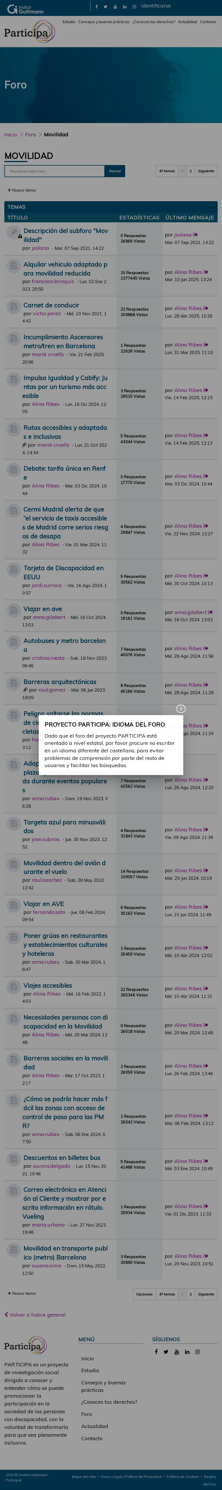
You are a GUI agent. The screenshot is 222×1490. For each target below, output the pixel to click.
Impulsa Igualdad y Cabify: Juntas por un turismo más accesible (65, 386)
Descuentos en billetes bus (61, 1157)
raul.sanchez (47, 880)
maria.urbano (48, 1224)
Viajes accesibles (47, 985)
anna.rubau (46, 798)
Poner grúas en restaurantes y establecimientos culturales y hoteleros (65, 944)
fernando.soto (49, 912)
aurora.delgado (51, 1166)
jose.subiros (46, 839)
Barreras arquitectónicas (59, 682)
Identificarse (156, 5)
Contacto (208, 21)
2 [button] (191, 171)
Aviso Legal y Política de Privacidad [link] (131, 1476)
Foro (86, 1414)
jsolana (40, 248)
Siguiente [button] (206, 171)
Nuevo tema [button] (22, 190)
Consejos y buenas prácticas (104, 21)
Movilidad (28, 156)
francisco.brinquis (53, 281)
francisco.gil (46, 739)
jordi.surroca (47, 585)
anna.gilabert (49, 617)
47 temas (167, 171)
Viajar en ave (42, 609)
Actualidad (187, 21)
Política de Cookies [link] (182, 1476)
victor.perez (47, 313)
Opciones (144, 1294)
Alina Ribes (188, 272)
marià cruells (48, 354)
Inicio (10, 134)
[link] (96, 6)
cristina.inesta (48, 658)
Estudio (69, 21)
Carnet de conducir (51, 305)
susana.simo (46, 1265)
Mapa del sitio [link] (84, 1476)
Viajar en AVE (43, 904)
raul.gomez (52, 689)
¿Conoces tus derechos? (153, 21)
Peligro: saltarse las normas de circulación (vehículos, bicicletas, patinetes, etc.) (64, 722)
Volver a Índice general (35, 1314)
